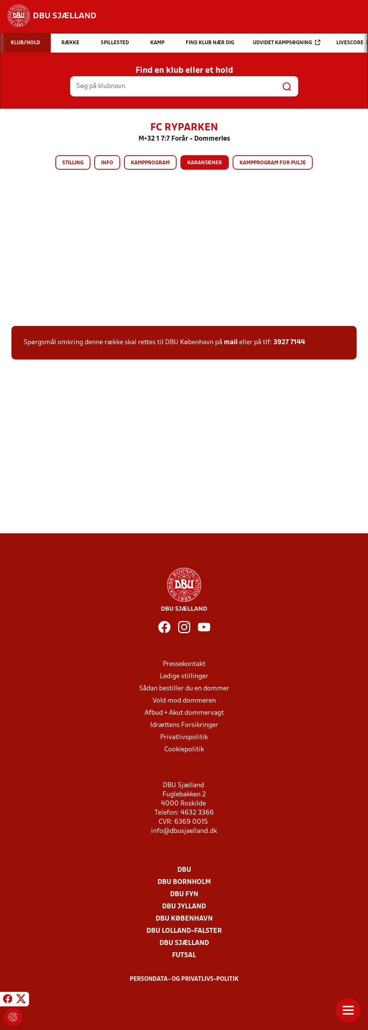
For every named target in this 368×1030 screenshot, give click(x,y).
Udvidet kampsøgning (286, 42)
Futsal (184, 955)
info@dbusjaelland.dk (184, 831)
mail (231, 342)
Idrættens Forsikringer (184, 725)
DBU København (184, 919)
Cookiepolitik (184, 749)
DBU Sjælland (184, 943)
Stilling (73, 162)
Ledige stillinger (184, 676)
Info (107, 162)
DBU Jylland (184, 906)
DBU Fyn (184, 894)
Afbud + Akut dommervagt (184, 713)
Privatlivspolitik (184, 737)
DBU (184, 870)
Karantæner (204, 162)
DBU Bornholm (184, 882)
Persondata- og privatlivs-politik (184, 979)
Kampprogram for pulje (272, 162)
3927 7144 (289, 342)
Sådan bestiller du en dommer (184, 688)
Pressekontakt (184, 664)
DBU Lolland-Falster (184, 931)
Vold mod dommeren (184, 701)
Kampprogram (150, 162)
